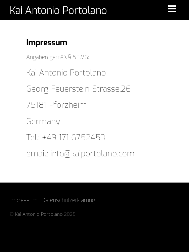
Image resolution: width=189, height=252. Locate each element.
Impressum (23, 200)
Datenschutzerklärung (68, 200)
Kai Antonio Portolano (39, 214)
